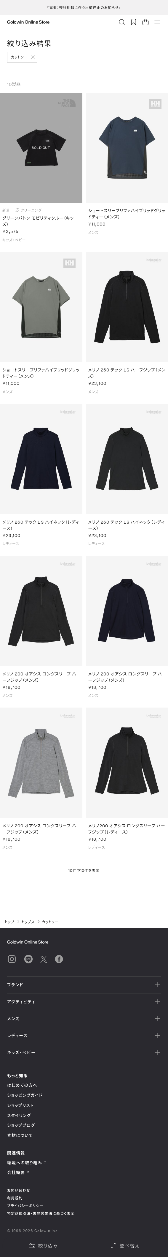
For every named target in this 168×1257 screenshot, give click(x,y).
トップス (28, 921)
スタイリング (19, 1115)
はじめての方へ (22, 1085)
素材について (20, 1135)
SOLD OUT (41, 147)
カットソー (19, 57)
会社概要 (18, 1172)
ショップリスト (20, 1105)
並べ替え (125, 1245)
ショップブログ (21, 1125)
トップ (10, 921)
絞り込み (43, 1245)
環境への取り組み (27, 1162)
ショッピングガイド (24, 1095)
